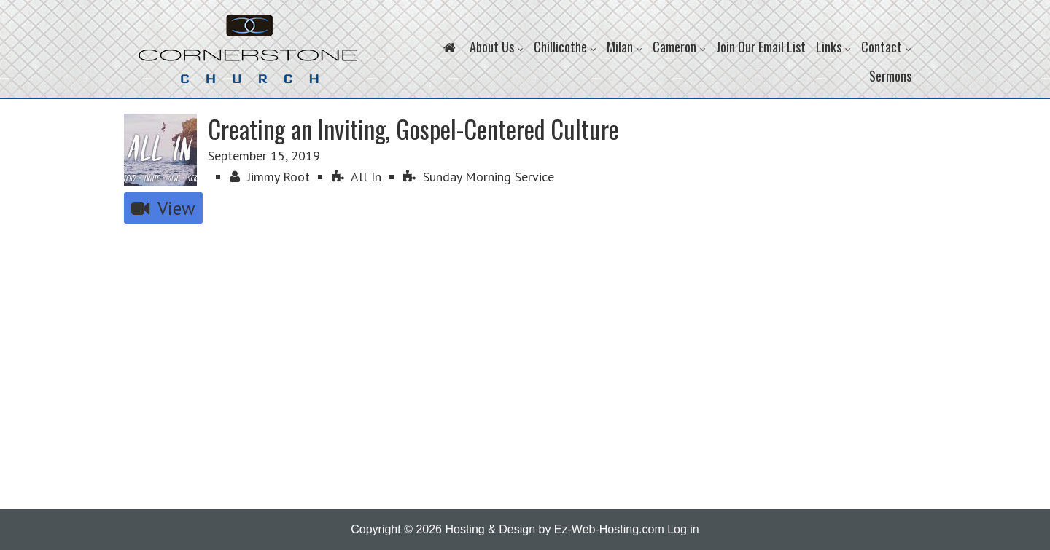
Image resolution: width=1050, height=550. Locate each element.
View (163, 208)
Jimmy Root (270, 176)
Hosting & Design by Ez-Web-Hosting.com (554, 529)
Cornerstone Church (248, 56)
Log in (683, 529)
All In (356, 176)
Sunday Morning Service (478, 176)
